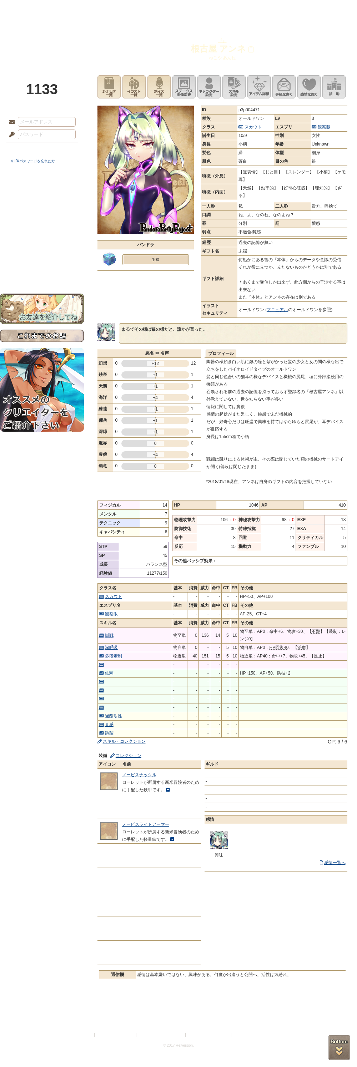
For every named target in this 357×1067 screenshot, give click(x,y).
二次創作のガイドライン (208, 1035)
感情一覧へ (335, 862)
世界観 (42, 194)
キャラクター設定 (209, 86)
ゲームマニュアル (42, 219)
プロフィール (221, 353)
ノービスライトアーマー (145, 824)
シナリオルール (42, 230)
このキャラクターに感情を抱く (309, 86)
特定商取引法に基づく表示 (161, 1035)
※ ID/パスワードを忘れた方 (33, 161)
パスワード (10, 134)
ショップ (280, 9)
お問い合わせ (42, 271)
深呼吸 (111, 647)
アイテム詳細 (259, 86)
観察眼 (324, 127)
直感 (109, 724)
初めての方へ (42, 259)
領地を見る (334, 86)
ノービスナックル (139, 774)
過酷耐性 (113, 715)
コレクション (128, 755)
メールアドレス (10, 122)
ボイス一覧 (159, 86)
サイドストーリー (42, 207)
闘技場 (331, 9)
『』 (222, 40)
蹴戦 (109, 635)
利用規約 (84, 1035)
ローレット (127, 9)
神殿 (77, 9)
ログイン (25, 149)
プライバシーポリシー (116, 1035)
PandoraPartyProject (42, 39)
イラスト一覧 (134, 86)
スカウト (253, 127)
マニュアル (277, 309)
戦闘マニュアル (42, 248)
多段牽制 (113, 656)
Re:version (271, 1035)
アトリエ (178, 9)
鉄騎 (109, 673)
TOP (26, 9)
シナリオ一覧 (109, 86)
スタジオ (229, 9)
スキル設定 (234, 86)
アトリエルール (42, 239)
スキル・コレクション (124, 741)
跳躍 (109, 733)
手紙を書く (284, 86)
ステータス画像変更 (184, 86)
